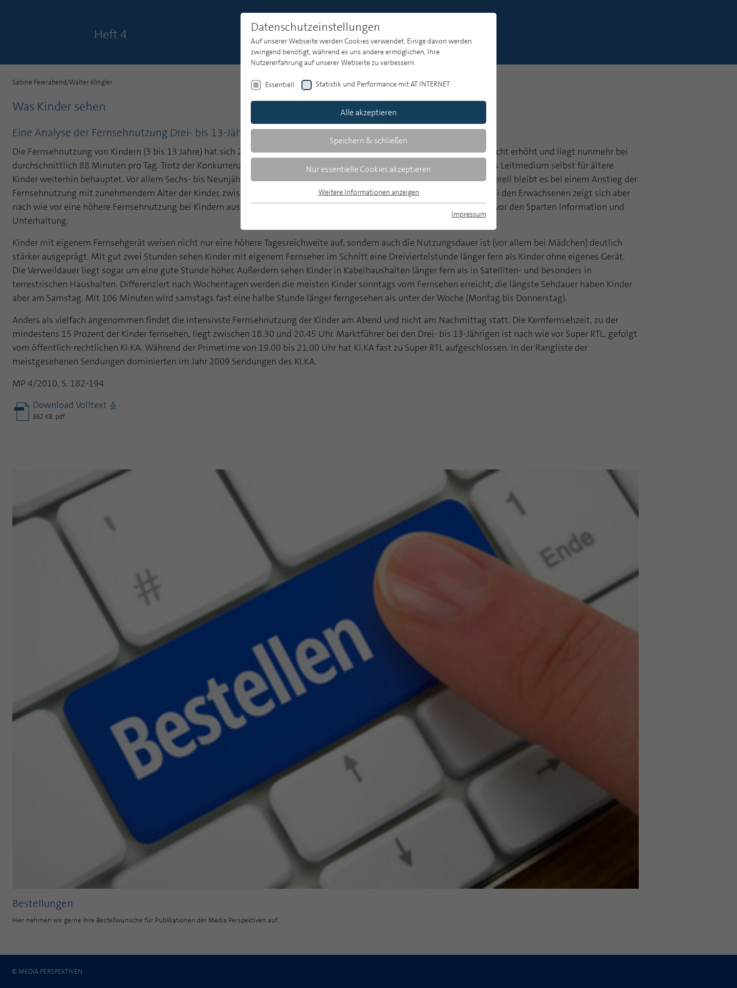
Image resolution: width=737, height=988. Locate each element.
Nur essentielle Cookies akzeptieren (368, 169)
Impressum (468, 214)
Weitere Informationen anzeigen (368, 192)
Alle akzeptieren (368, 112)
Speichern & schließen (368, 140)
